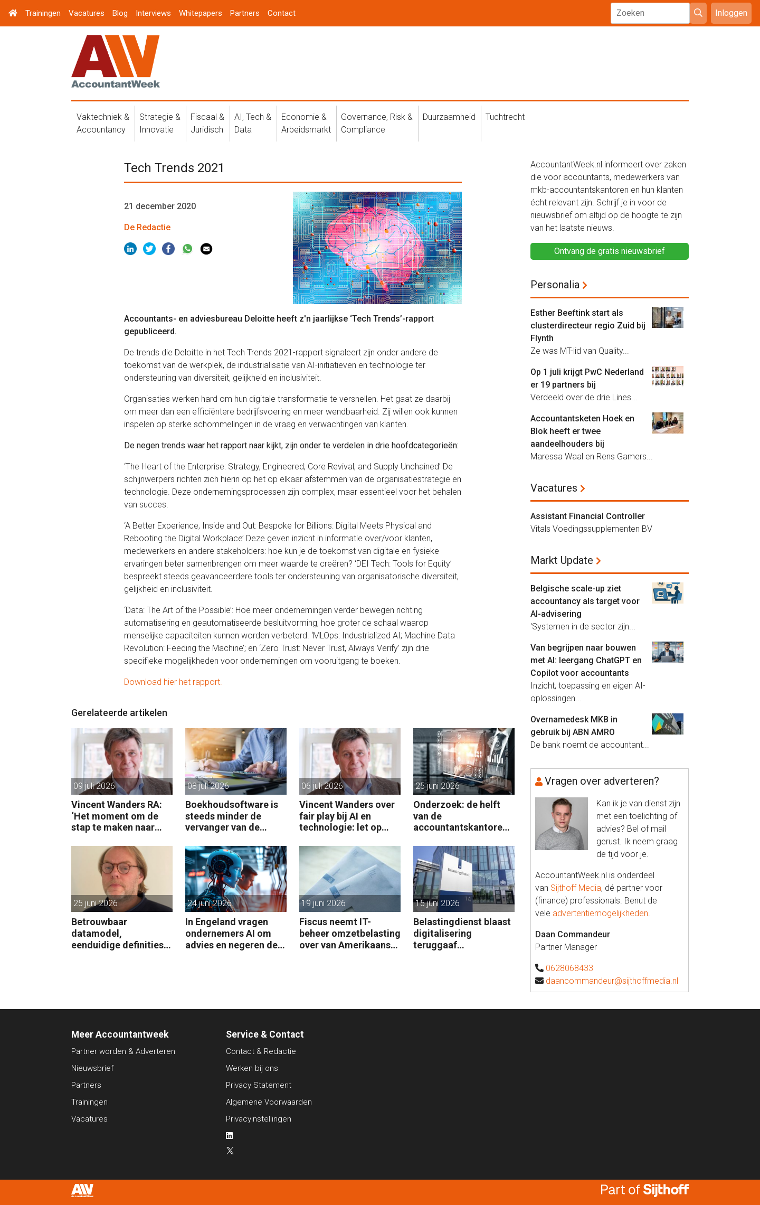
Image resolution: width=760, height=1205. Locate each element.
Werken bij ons (252, 1068)
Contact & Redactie (261, 1051)
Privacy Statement (258, 1085)
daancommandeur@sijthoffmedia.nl (612, 981)
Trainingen (43, 13)
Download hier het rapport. (173, 682)
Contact (282, 13)
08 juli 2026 (208, 786)
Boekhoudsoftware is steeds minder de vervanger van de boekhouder (231, 816)
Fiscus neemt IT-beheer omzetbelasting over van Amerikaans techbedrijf (350, 933)
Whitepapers (200, 13)
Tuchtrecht (505, 117)
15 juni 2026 (437, 903)
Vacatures (86, 13)
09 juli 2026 (94, 786)
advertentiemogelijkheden (600, 913)
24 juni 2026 (209, 903)
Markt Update (561, 560)
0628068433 (569, 968)
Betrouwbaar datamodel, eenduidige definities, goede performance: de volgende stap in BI (119, 933)
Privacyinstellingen (258, 1119)
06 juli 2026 (322, 786)
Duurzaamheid (449, 117)
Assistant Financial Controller (587, 516)
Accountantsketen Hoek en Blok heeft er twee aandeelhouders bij (582, 431)
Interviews (153, 13)
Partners (245, 13)
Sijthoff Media (575, 888)
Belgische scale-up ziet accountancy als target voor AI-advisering (585, 601)
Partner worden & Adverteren (123, 1051)
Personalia (555, 284)
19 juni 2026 (323, 903)
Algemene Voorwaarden (269, 1102)
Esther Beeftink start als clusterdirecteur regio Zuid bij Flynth (587, 325)
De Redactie (147, 227)
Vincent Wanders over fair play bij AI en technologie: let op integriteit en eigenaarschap (347, 816)
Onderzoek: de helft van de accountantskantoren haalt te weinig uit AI (460, 816)
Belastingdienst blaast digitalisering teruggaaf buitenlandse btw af (462, 933)
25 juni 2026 (437, 786)
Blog (120, 13)
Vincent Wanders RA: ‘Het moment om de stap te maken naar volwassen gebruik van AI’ (120, 816)
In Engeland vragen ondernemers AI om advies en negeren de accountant (231, 933)
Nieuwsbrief (92, 1068)
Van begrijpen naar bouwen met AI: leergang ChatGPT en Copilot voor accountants (586, 660)
